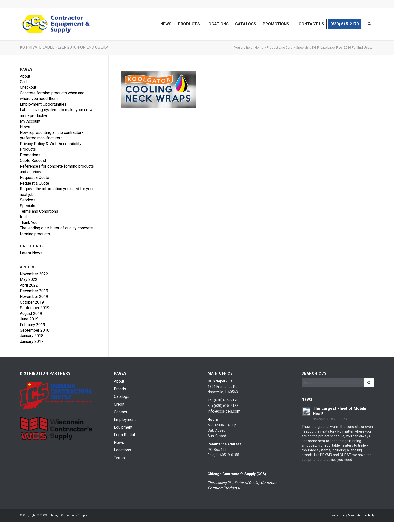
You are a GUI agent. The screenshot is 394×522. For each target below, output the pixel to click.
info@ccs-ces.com (224, 411)
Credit (119, 404)
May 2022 (28, 279)
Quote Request (33, 160)
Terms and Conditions (39, 211)
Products (28, 149)
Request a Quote (34, 177)
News (25, 126)
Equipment (123, 427)
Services (27, 200)
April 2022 (29, 285)
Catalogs (121, 396)
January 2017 (31, 341)
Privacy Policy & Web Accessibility (50, 143)
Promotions (30, 155)
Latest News (31, 253)
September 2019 (35, 307)
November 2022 (34, 274)
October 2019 (32, 302)
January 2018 (31, 335)
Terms (119, 457)
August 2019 (31, 313)
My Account (30, 121)
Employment (125, 419)
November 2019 (34, 296)
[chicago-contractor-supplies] (55, 24)
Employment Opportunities (43, 104)
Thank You (28, 222)
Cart (23, 81)
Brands (120, 389)
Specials (27, 205)
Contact (120, 412)
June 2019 (29, 319)
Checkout (28, 87)
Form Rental (124, 434)
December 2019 (34, 290)
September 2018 (35, 330)
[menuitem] (166, 24)
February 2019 (32, 324)
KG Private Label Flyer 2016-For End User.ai (65, 47)
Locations (122, 450)
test (23, 216)
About (25, 76)
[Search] (369, 24)
